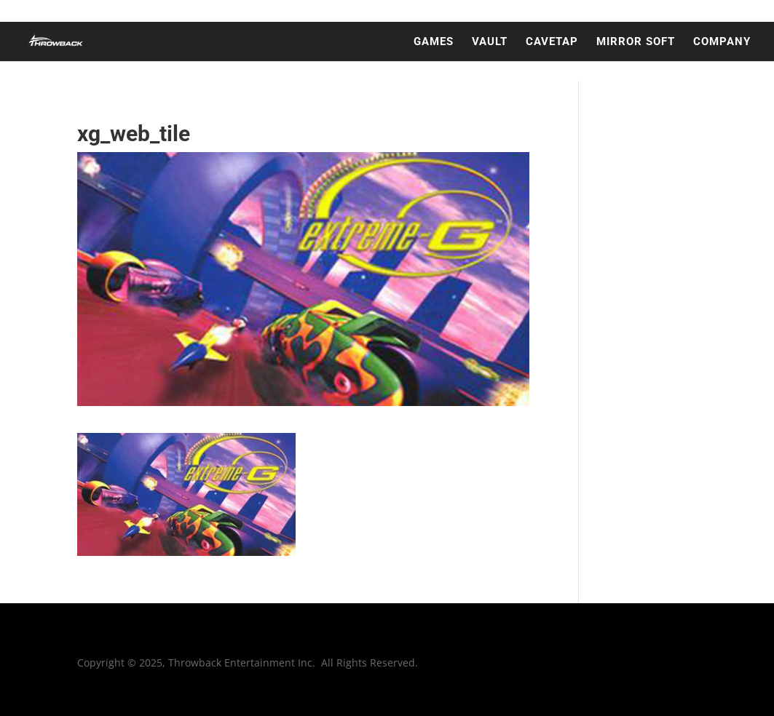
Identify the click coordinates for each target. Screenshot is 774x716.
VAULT (490, 42)
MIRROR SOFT (635, 42)
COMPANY (722, 42)
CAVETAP (552, 42)
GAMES (434, 42)
